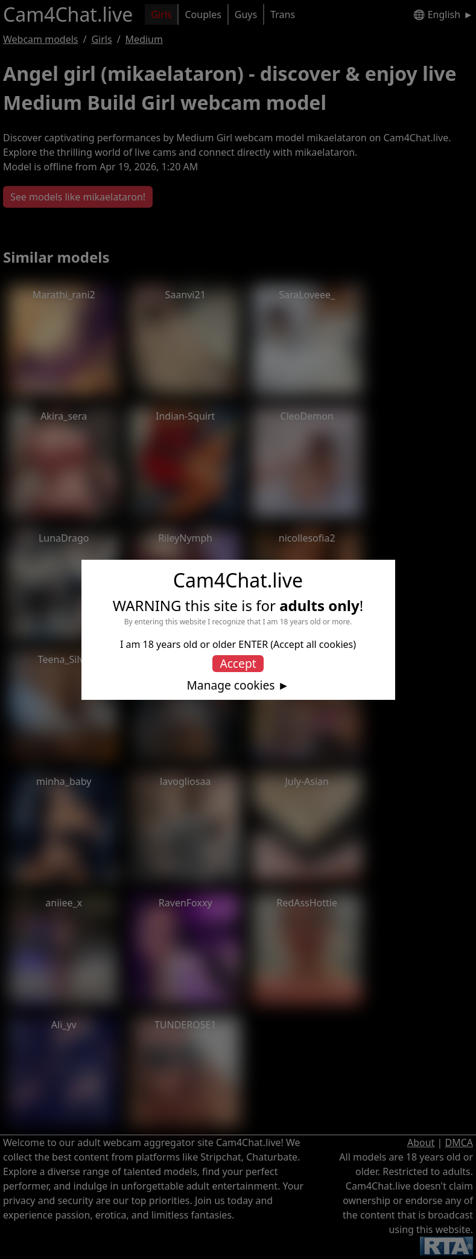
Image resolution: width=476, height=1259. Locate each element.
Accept (238, 663)
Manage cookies (230, 685)
